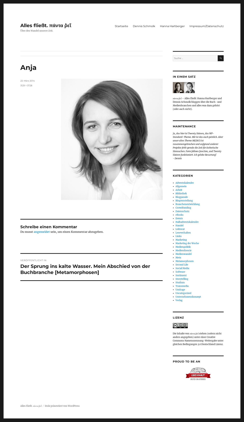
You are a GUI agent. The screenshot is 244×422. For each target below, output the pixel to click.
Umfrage (180, 289)
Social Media (182, 268)
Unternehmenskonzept (188, 296)
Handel (179, 225)
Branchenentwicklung (188, 204)
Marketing (181, 239)
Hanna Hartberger (172, 26)
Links (179, 236)
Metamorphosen (185, 261)
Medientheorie (183, 250)
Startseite (121, 26)
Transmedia (182, 286)
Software (180, 271)
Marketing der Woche (187, 243)
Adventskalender (185, 182)
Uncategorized (183, 293)
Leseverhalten (183, 232)
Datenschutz (182, 211)
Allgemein (181, 186)
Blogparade (182, 197)
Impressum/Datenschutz (206, 26)
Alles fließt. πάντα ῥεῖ (45, 25)
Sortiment (181, 275)
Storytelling (182, 279)
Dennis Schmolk (144, 26)
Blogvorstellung (184, 200)
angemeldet (42, 231)
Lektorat (180, 229)
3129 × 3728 (26, 85)
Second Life (182, 264)
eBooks (180, 214)
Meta (178, 257)
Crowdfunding (183, 207)
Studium (180, 282)
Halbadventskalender (187, 222)
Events (179, 218)
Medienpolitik (183, 247)
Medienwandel (183, 254)
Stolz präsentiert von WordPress (62, 406)
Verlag (179, 300)
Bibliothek (181, 193)
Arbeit (179, 190)
